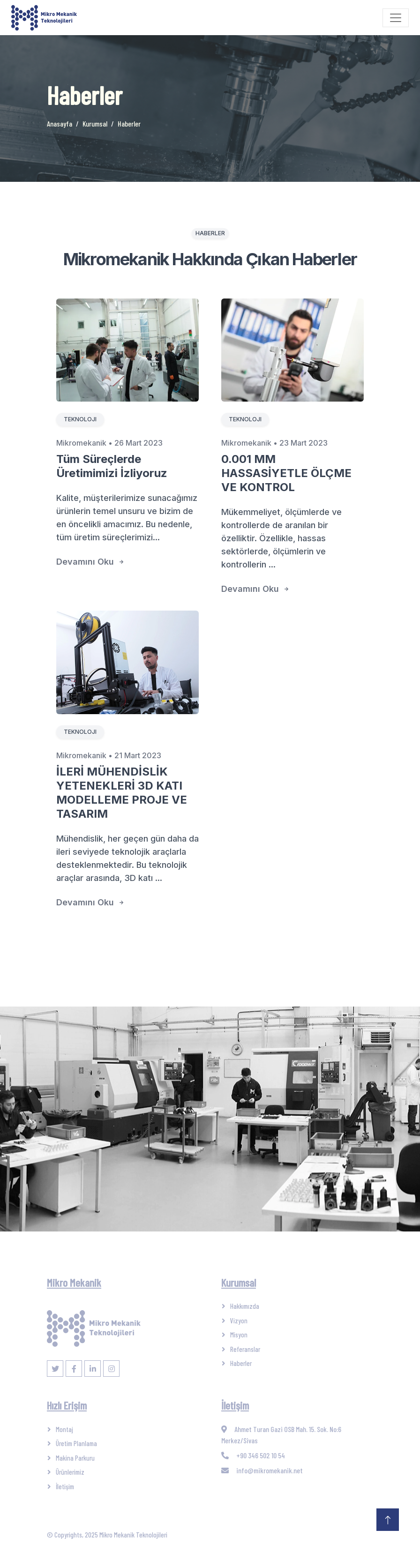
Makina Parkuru (75, 1458)
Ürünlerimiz (70, 1472)
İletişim (65, 1486)
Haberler (241, 1363)
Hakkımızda (244, 1306)
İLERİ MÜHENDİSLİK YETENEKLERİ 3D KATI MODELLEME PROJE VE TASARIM (121, 793)
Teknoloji (80, 419)
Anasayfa (59, 123)
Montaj (64, 1429)
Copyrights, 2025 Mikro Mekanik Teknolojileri (110, 1534)
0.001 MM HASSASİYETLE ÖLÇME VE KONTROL (286, 473)
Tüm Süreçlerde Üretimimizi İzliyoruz (111, 466)
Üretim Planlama (76, 1443)
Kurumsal (94, 123)
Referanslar (245, 1349)
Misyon (239, 1334)
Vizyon (239, 1320)
